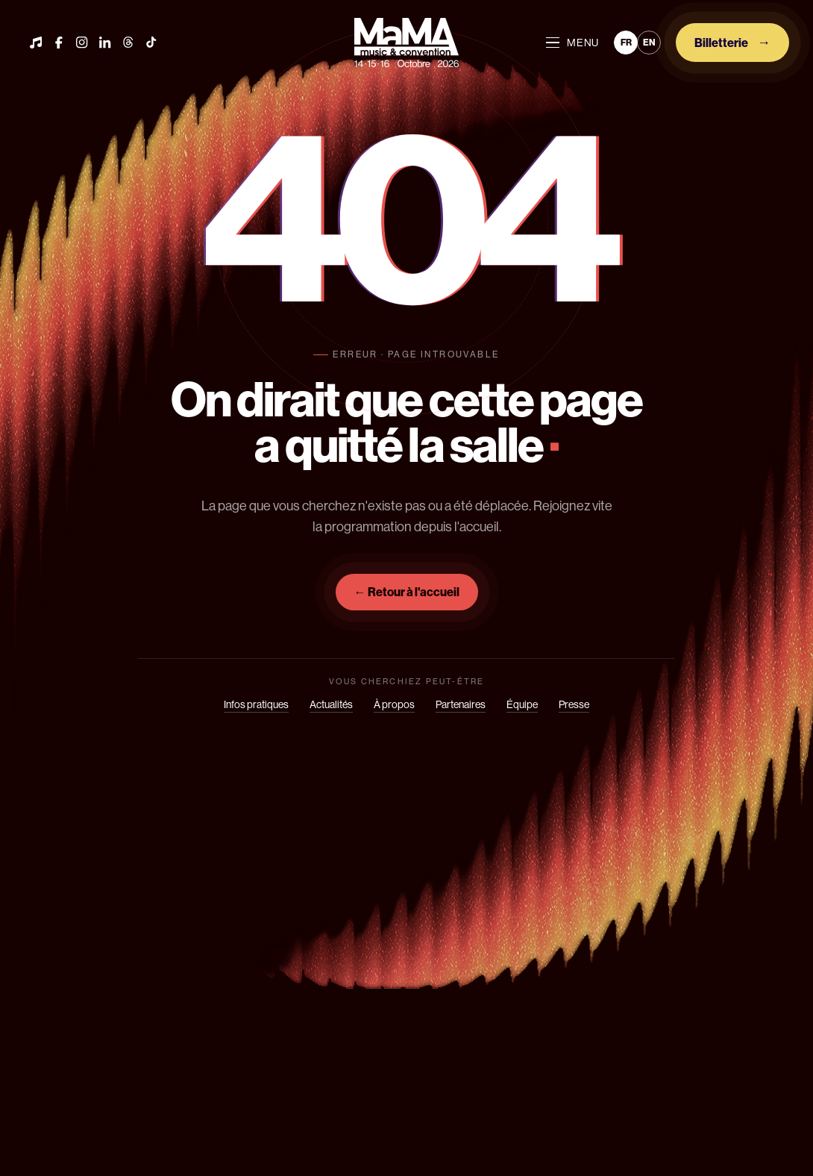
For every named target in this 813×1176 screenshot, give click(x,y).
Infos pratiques (256, 704)
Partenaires (461, 704)
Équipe (522, 704)
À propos (394, 704)
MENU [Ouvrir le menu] (572, 43)
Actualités (331, 704)
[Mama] (406, 42)
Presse (574, 704)
